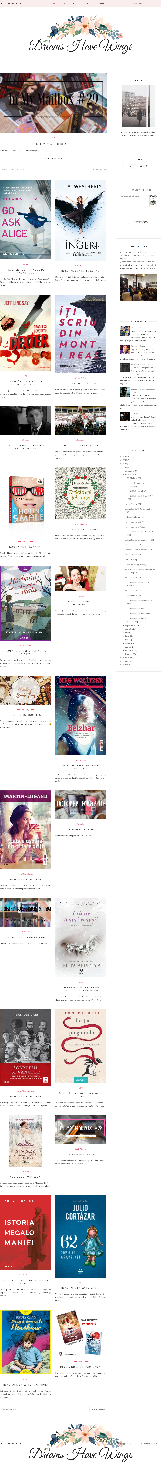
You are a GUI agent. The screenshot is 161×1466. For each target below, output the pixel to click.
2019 (125, 456)
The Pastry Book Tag (26, 714)
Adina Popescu (25, 645)
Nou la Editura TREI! (80, 383)
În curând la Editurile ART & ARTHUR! (80, 1094)
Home (53, 3)
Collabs (102, 3)
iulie (127, 632)
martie (128, 647)
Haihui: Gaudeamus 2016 (81, 445)
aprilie (128, 643)
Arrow (25, 264)
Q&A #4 (134, 413)
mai (126, 640)
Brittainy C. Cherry (80, 378)
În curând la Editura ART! (80, 1286)
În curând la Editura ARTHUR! (25, 1383)
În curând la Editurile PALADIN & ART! (26, 383)
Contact (89, 3)
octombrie (129, 622)
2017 (125, 464)
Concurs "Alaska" (138, 346)
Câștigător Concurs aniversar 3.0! (81, 602)
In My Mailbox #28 (81, 1153)
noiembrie (129, 474)
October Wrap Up (81, 828)
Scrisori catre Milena (130, 196)
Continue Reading (53, 158)
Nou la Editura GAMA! (25, 546)
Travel (64, 3)
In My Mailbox (80, 1148)
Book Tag (25, 709)
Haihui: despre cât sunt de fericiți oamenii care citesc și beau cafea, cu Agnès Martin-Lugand (138, 255)
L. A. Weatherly (81, 265)
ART (53, 138)
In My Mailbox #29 (53, 144)
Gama (25, 541)
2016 (125, 467)
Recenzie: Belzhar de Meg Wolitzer (81, 766)
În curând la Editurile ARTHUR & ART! (26, 652)
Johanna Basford (81, 524)
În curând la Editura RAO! (80, 270)
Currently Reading (141, 190)
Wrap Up (80, 823)
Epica (81, 981)
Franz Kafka (126, 199)
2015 (125, 657)
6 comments (20, 169)
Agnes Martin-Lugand (25, 873)
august (128, 629)
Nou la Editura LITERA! (81, 529)
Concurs (25, 440)
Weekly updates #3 (139, 328)
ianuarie (128, 654)
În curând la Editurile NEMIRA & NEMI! (25, 1280)
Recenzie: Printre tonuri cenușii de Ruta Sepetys (81, 988)
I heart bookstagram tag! (25, 936)
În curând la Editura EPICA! (81, 1365)
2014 (125, 661)
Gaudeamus (80, 440)
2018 (125, 460)
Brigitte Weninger (25, 1274)
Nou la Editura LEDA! (26, 1175)
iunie (127, 636)
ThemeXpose (155, 1442)
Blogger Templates (128, 1442)
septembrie (130, 625)
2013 (125, 665)
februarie (129, 650)
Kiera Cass (26, 1170)
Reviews (76, 3)
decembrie (129, 471)
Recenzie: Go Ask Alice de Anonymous (26, 271)
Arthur (25, 1378)
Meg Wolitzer (81, 760)
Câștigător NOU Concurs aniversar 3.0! (25, 446)
